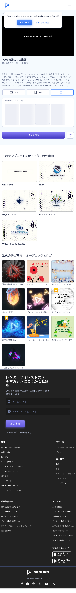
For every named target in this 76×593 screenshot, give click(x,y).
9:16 (38, 92)
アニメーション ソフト (10, 511)
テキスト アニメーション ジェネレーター (17, 526)
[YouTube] (46, 584)
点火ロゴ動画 (7, 312)
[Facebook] (22, 584)
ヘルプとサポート (8, 462)
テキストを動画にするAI (61, 521)
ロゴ (57, 469)
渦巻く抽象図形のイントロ (12, 284)
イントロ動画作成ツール (10, 521)
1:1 (62, 92)
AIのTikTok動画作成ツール (62, 535)
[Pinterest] (33, 584)
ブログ (58, 452)
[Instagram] (27, 584)
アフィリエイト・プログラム (12, 466)
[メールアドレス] (38, 411)
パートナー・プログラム (10, 485)
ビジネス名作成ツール (61, 531)
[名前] (38, 401)
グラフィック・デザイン (65, 473)
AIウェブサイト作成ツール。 (63, 526)
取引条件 (4, 476)
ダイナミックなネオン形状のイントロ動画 (43, 312)
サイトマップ (6, 481)
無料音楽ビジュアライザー (11, 507)
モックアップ (61, 483)
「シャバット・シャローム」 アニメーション (44, 340)
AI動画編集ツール (59, 516)
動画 (57, 464)
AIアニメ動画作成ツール (61, 511)
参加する (15, 423)
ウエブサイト (61, 478)
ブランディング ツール (65, 447)
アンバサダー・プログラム (11, 490)
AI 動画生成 (57, 507)
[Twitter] (40, 584)
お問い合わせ (6, 452)
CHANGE (24, 22)
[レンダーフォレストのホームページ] (7, 5)
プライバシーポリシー (9, 471)
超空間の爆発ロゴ (9, 340)
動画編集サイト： (8, 531)
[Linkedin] (53, 584)
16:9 (14, 92)
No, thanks (42, 22)
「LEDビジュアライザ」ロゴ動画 (15, 368)
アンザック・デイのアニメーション (40, 284)
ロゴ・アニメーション (9, 516)
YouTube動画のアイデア (62, 540)
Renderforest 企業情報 (10, 447)
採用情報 (4, 457)
